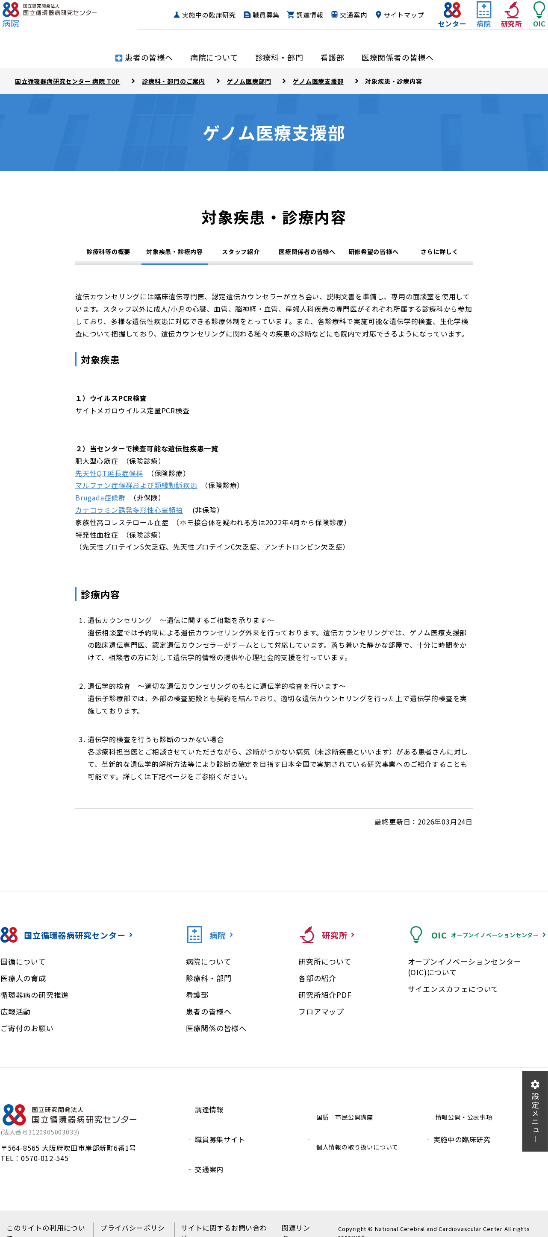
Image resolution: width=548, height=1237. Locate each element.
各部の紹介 (317, 983)
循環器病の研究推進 (34, 1000)
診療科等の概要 (108, 255)
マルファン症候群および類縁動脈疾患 (136, 490)
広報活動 (15, 1017)
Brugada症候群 (100, 503)
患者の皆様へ (209, 1017)
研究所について (324, 967)
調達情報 (349, 15)
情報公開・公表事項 (465, 1115)
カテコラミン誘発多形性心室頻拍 (129, 515)
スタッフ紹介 (240, 255)
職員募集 (306, 15)
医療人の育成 (23, 983)
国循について (23, 967)
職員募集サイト (220, 1135)
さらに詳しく (439, 255)
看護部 (197, 1000)
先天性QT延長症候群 (109, 479)
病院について (208, 967)
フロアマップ (321, 1017)
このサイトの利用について (47, 1220)
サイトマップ (387, 31)
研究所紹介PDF (324, 1000)
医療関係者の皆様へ (307, 255)
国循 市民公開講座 (346, 1115)
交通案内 (393, 15)
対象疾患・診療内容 (174, 253)
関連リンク (285, 1220)
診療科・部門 (209, 983)
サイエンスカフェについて (453, 994)
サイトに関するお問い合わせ (215, 1220)
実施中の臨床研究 (249, 15)
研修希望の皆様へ (373, 255)
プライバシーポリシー (129, 1220)
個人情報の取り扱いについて (360, 1135)
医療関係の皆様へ (216, 1033)
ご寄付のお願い (27, 1033)
